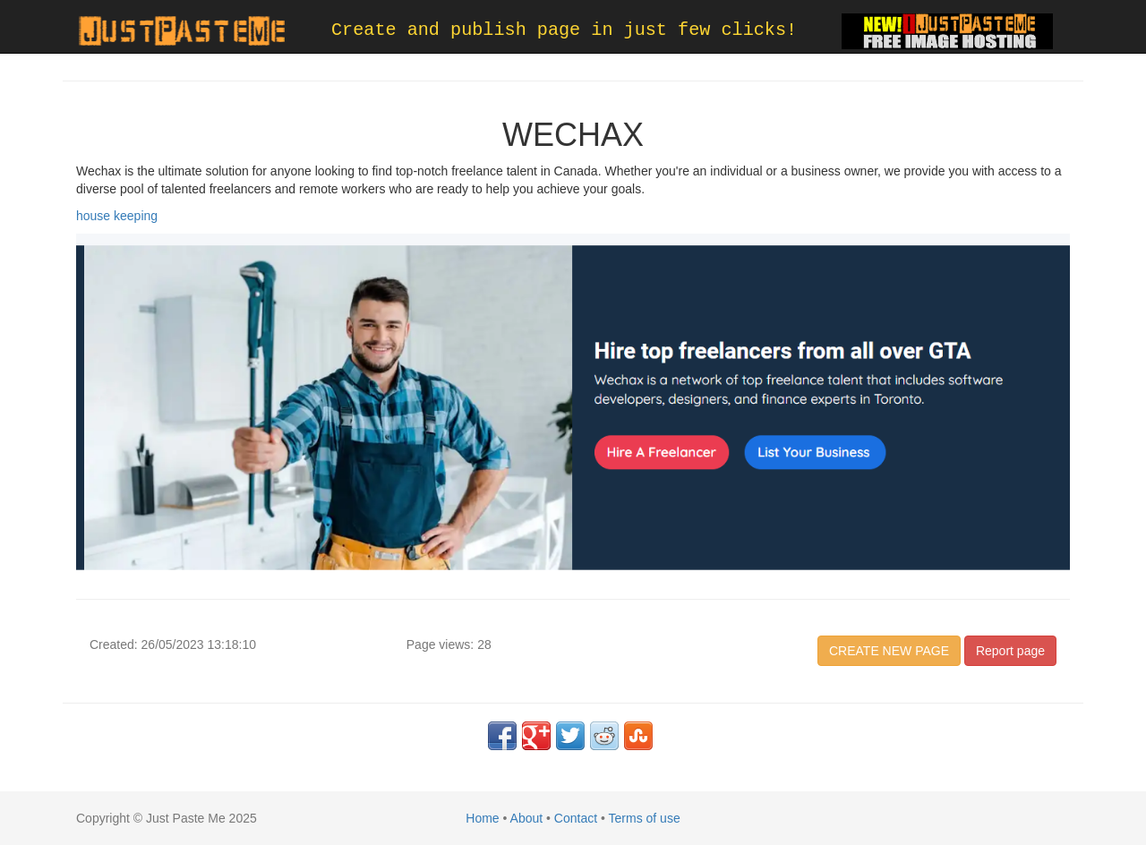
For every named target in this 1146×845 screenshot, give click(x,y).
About (526, 818)
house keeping (117, 216)
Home (482, 818)
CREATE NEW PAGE (889, 651)
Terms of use (644, 818)
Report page (1010, 651)
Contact (575, 818)
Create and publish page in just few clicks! (564, 30)
